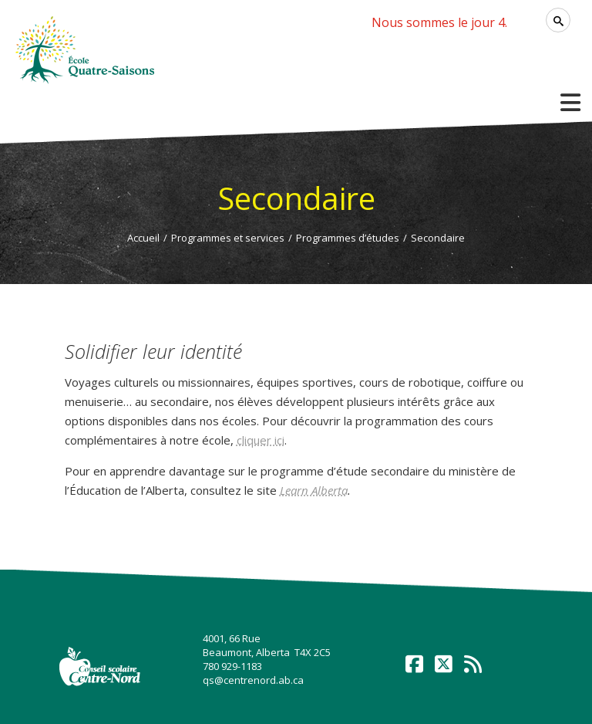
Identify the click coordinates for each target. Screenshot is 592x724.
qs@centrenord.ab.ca (253, 680)
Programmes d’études (347, 238)
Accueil (143, 238)
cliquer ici (260, 440)
